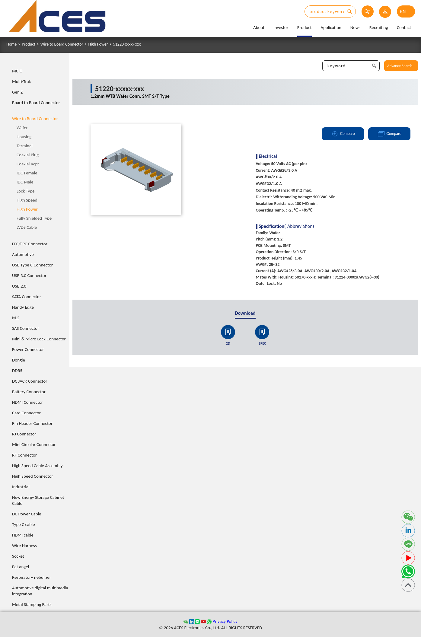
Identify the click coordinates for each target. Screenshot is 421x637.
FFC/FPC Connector (29, 244)
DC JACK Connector (29, 381)
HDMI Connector (27, 402)
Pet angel (20, 566)
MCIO (17, 71)
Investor (280, 27)
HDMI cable (22, 535)
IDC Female (27, 173)
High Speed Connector (32, 476)
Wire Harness (24, 545)
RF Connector (24, 455)
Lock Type (26, 191)
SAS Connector (25, 328)
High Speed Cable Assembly (37, 465)
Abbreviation (300, 226)
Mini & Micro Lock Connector (39, 339)
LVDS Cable (27, 227)
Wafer (22, 127)
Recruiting (378, 27)
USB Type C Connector (32, 265)
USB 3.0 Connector (29, 275)
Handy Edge (23, 307)
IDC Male (25, 182)
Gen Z (17, 92)
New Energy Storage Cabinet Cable (38, 500)
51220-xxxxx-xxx (127, 44)
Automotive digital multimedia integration (40, 591)
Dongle (18, 360)
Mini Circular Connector (34, 444)
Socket (18, 556)
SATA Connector (26, 296)
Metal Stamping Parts (31, 604)
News (355, 27)
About (258, 27)
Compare (343, 134)
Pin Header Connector (32, 423)
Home (11, 44)
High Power (98, 44)
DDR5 (17, 370)
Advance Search (399, 65)
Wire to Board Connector (61, 44)
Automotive (23, 254)
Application (331, 27)
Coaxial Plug (28, 155)
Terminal (25, 145)
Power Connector (28, 349)
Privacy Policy (224, 621)
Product (304, 27)
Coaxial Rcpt (28, 164)
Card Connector (26, 413)
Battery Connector (29, 391)
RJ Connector (24, 434)
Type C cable (23, 524)
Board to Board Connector (36, 102)
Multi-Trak (21, 81)
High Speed (27, 200)
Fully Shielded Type (34, 218)
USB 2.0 (19, 286)
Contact (404, 27)
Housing (24, 136)
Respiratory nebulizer (31, 577)
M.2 (15, 317)
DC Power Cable (26, 514)
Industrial (20, 486)
